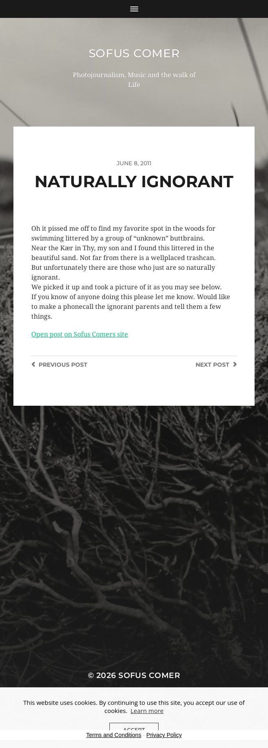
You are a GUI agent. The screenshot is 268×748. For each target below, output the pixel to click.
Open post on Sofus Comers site (79, 334)
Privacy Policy (164, 735)
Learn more (147, 710)
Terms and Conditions (113, 735)
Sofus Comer (134, 53)
